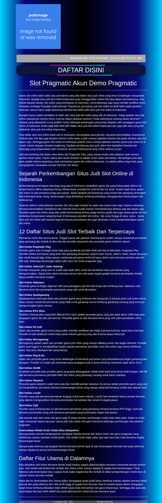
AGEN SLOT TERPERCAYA (84, 502)
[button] (81, 70)
